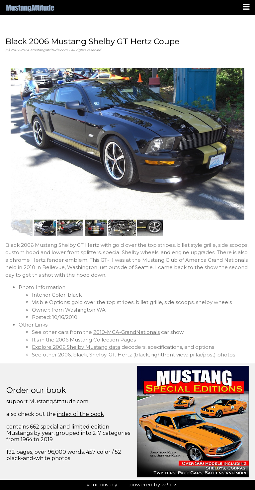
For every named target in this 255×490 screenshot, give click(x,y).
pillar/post (202, 354)
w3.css (169, 484)
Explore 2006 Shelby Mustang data (76, 347)
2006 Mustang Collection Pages (96, 340)
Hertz (125, 354)
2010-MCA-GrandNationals (126, 332)
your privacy (102, 484)
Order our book (36, 390)
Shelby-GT (102, 354)
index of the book (80, 414)
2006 (64, 354)
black (80, 354)
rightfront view (169, 354)
